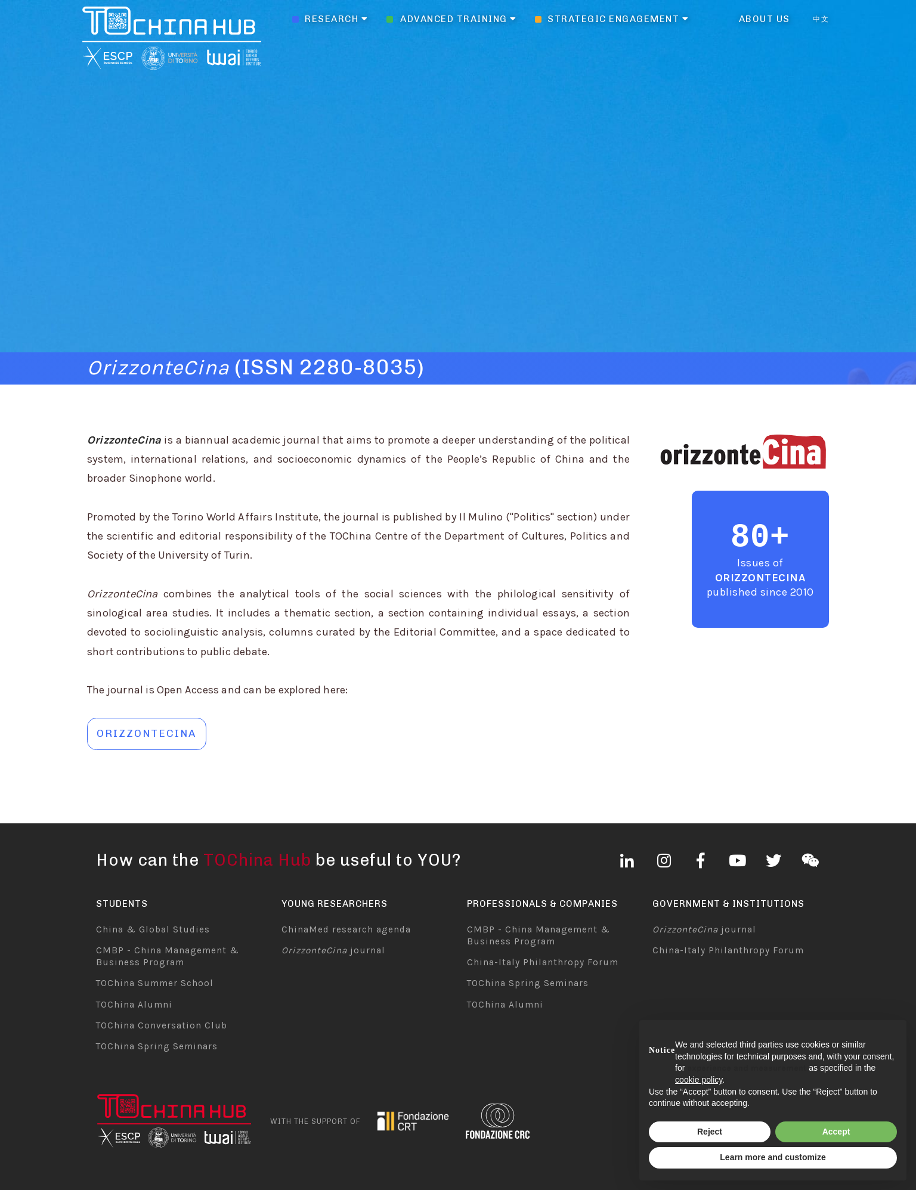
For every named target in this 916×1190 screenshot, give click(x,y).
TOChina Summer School (154, 983)
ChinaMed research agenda (346, 929)
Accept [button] (836, 1131)
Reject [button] (709, 1131)
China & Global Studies (153, 929)
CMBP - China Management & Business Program (167, 956)
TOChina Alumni (134, 1004)
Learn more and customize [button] (772, 1157)
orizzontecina (146, 733)
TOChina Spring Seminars (157, 1046)
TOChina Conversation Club (161, 1025)
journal (333, 950)
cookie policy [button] (698, 1079)
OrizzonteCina (760, 577)
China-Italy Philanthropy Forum (542, 962)
